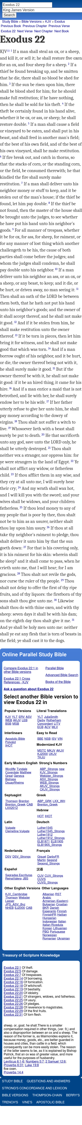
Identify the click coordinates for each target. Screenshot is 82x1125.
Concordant (45, 723)
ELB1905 (57, 841)
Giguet (41, 856)
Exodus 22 (8, 31)
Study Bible (10, 21)
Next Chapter (43, 31)
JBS (25, 878)
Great (9, 775)
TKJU (41, 757)
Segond (52, 860)
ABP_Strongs (49, 769)
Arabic (47, 897)
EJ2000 (20, 907)
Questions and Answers (48, 1081)
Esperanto (49, 911)
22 (72, 461)
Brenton (24, 801)
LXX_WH (59, 801)
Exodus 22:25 (13, 1000)
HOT (40, 816)
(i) (8, 50)
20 (43, 434)
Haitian (62, 914)
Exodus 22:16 (13, 982)
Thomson (11, 801)
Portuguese (57, 931)
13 (16, 335)
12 (15, 322)
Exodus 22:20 (13, 993)
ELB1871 (43, 841)
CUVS (41, 879)
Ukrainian (63, 938)
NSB (47, 738)
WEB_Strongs (49, 782)
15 (54, 368)
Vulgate (10, 827)
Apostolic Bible (50, 1102)
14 (49, 348)
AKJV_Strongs (49, 786)
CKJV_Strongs (50, 789)
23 (12, 474)
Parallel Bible (54, 668)
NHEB (9, 907)
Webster (24, 897)
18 (15, 421)
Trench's (10, 1102)
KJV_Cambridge (16, 894)
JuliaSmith (51, 716)
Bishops (10, 779)
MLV (55, 727)
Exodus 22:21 (13, 996)
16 (10, 388)
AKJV (17, 720)
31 (73, 620)
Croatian (61, 904)
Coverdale (12, 772)
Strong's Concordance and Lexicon (34, 1088)
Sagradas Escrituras (18, 875)
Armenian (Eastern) (55, 901)
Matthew (25, 772)
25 (21, 507)
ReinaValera (13, 878)
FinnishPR (49, 914)
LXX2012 (11, 808)
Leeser (9, 901)
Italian (62, 921)
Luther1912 (45, 834)
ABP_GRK (44, 801)
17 (47, 401)
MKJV (51, 750)
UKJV (53, 754)
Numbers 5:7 (35, 1061)
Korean (47, 928)
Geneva (19, 775)
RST (58, 894)
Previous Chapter (35, 26)
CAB (30, 804)
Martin (41, 860)
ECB (40, 727)
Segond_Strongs (48, 863)
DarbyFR (53, 856)
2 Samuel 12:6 (55, 1061)
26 (48, 527)
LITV (57, 723)
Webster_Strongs (51, 775)
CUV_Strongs (54, 875)
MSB (15, 723)
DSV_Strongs (21, 856)
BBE (40, 738)
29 (62, 580)
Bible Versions (32, 21)
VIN (60, 738)
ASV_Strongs (49, 779)
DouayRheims (14, 782)
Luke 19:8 (32, 1065)
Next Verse (25, 31)
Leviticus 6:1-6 (14, 1061)
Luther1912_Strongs (51, 838)
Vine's (27, 1102)
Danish (54, 907)
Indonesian (50, 921)
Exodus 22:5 (12, 971)
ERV (22, 716)
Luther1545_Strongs (51, 831)
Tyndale (22, 769)
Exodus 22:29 (13, 1011)
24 (19, 487)
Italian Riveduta (53, 924)
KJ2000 (42, 754)
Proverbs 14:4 (14, 1072)
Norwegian (50, 935)
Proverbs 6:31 (14, 1065)
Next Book (61, 31)
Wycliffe (10, 769)
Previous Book (11, 26)
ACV (47, 727)
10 (56, 269)
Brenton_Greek (15, 804)
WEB (8, 720)
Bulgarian (49, 904)
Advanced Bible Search (61, 675)
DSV (8, 856)
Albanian (48, 894)
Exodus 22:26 (13, 1003)
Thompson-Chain (47, 1095)
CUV (40, 875)
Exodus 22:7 (12, 975)
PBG (46, 931)
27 (25, 547)
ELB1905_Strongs (49, 844)
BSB (8, 723)
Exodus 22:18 (13, 985)
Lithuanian (60, 928)
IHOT (9, 745)
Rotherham (53, 720)
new (62, 769)
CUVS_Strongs (47, 882)
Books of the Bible (58, 682)
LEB (24, 720)
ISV (54, 738)
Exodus (59, 21)
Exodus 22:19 (13, 989)
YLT (14, 716)
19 (9, 428)
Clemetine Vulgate (17, 831)
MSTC (41, 750)
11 (77, 289)
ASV (29, 716)
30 (55, 600)
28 (18, 573)
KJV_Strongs (48, 772)
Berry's (73, 1095)
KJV (48, 21)
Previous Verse (59, 26)
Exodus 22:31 (13, 1014)
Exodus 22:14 (13, 978)
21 (49, 447)
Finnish (62, 911)
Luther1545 (45, 827)
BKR (46, 907)
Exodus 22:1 (12, 967)
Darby (41, 720)
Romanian (49, 938)
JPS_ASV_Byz (15, 904)
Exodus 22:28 (13, 1007)
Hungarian (49, 918)
